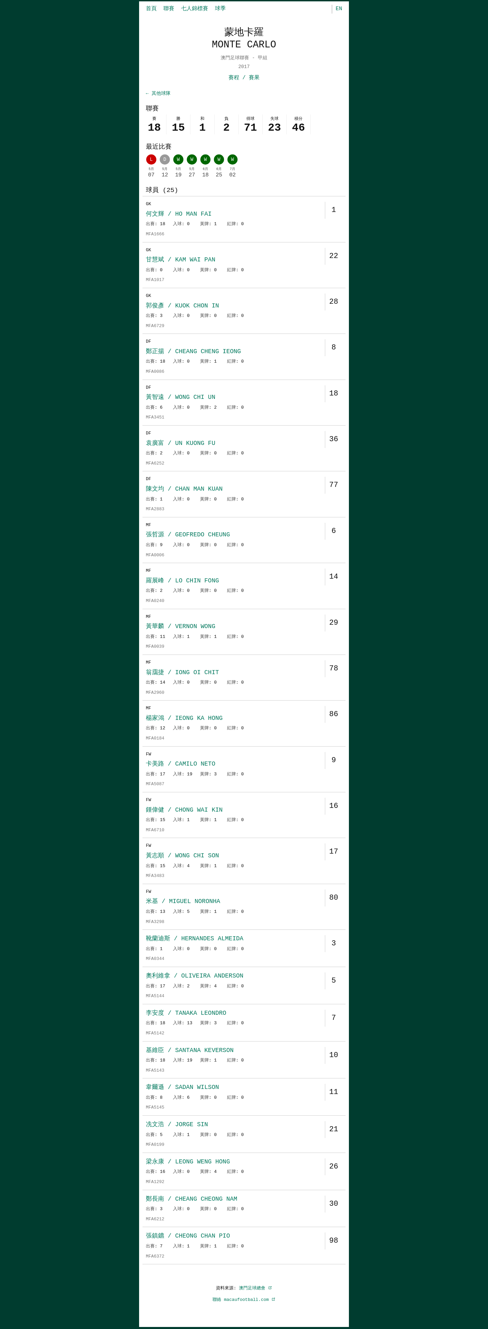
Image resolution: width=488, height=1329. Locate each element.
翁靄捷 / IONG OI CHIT (182, 673)
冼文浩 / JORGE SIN (177, 1125)
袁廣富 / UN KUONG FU (180, 444)
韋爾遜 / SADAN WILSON (182, 1088)
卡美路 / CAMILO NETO (180, 764)
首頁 (151, 9)
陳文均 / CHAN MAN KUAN (184, 490)
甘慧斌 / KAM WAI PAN (180, 260)
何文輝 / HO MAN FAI (179, 215)
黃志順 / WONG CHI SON (182, 856)
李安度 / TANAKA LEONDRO (186, 1014)
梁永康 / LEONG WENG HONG (188, 1162)
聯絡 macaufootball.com (244, 1300)
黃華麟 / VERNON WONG (180, 627)
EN (339, 9)
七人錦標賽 (194, 9)
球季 (220, 9)
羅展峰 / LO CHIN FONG (182, 581)
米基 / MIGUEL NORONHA (183, 902)
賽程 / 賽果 (244, 78)
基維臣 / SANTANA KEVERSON (190, 1051)
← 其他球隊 (158, 93)
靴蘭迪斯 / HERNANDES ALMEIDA (194, 939)
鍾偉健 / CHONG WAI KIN (184, 811)
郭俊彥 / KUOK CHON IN (182, 306)
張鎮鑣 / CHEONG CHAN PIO (188, 1236)
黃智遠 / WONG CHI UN (180, 398)
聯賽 (168, 9)
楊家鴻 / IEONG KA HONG (184, 719)
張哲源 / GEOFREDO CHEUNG (188, 535)
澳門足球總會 (255, 1289)
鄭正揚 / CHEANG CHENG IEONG (193, 352)
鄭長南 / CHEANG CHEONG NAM (191, 1200)
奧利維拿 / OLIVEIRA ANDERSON (194, 976)
